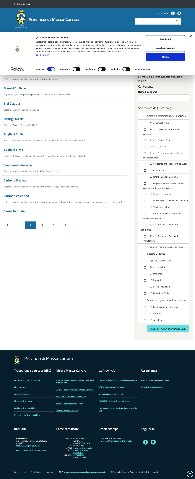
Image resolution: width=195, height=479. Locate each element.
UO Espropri (152, 280)
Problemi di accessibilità (25, 408)
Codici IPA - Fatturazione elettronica (114, 401)
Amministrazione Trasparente (27, 380)
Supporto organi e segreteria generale (163, 300)
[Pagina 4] (53, 225)
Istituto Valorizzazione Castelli (69, 403)
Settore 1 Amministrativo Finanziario (162, 116)
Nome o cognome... (14, 62)
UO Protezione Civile (156, 293)
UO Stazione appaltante (157, 207)
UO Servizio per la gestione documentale (165, 201)
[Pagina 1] (19, 225)
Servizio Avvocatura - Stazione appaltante (161, 131)
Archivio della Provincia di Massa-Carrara (74, 389)
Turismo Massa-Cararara (67, 410)
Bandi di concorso (22, 394)
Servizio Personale (155, 147)
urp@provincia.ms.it (82, 448)
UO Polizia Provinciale (156, 287)
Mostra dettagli (142, 37)
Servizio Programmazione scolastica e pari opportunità (164, 155)
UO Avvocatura (153, 170)
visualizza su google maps (28, 445)
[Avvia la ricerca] (121, 62)
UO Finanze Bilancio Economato (161, 177)
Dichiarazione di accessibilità (27, 415)
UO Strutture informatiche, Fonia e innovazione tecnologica (163, 216)
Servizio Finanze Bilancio (158, 140)
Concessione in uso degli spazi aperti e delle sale (118, 409)
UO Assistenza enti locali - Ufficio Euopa (165, 164)
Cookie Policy (36, 472)
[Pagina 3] (42, 225)
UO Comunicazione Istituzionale (161, 307)
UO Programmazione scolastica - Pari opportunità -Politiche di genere (164, 185)
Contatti (50, 472)
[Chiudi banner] (191, 4)
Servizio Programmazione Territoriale (164, 247)
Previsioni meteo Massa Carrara (155, 380)
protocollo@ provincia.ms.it (80, 456)
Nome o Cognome (147, 92)
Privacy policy (20, 472)
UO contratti (152, 314)
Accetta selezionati (165, 16)
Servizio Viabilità (154, 267)
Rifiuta (165, 25)
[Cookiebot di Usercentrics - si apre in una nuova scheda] (17, 37)
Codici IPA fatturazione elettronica (31, 450)
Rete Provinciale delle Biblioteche (71, 396)
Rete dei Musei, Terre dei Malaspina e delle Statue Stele (75, 381)
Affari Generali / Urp (156, 123)
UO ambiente (152, 274)
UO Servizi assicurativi (157, 194)
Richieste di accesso (23, 401)
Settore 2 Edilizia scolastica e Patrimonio (158, 227)
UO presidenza (153, 320)
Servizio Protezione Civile (152, 387)
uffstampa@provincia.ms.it (119, 441)
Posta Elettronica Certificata (80, 451)
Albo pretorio (20, 387)
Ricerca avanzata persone (168, 329)
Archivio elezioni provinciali (111, 394)
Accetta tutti (165, 7)
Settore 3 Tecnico (152, 253)
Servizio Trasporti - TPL (157, 261)
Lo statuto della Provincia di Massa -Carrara (118, 380)
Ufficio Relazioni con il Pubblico (112, 387)
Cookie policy (42, 23)
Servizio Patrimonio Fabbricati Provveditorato (160, 238)
